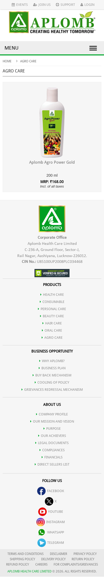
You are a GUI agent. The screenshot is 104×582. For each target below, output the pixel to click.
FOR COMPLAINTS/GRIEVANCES (76, 564)
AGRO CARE (52, 338)
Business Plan (52, 368)
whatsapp (50, 532)
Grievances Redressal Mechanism (52, 390)
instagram (50, 522)
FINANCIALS (52, 457)
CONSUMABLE (52, 302)
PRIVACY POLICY (85, 554)
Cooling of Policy (52, 382)
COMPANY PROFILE (52, 414)
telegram (50, 543)
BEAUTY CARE (52, 316)
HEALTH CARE (52, 295)
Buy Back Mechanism (52, 375)
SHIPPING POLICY (23, 559)
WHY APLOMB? (52, 361)
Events (20, 5)
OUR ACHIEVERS (52, 436)
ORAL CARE (52, 330)
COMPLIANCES (52, 450)
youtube (50, 512)
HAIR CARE (52, 323)
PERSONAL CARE (52, 309)
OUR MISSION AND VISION (52, 421)
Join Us (42, 5)
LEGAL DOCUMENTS (52, 443)
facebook (50, 491)
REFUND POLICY (17, 564)
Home (7, 61)
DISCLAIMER (58, 554)
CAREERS (41, 564)
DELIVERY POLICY (53, 559)
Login (87, 5)
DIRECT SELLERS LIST (52, 464)
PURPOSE (52, 429)
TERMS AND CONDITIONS (25, 554)
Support (65, 5)
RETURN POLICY (83, 559)
